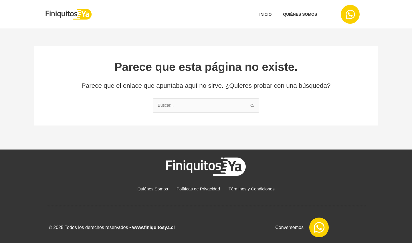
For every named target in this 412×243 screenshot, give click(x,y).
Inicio (266, 14)
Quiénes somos (300, 14)
